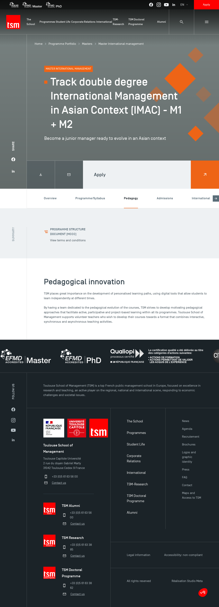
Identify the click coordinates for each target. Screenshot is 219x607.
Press (185, 469)
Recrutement (190, 436)
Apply (206, 4)
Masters (87, 44)
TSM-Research (137, 484)
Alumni (132, 513)
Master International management (121, 44)
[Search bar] (181, 21)
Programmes (136, 433)
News (185, 421)
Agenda (187, 429)
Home (38, 44)
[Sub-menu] (206, 21)
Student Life (136, 444)
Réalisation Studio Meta (187, 581)
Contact (187, 485)
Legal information (138, 555)
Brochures (189, 444)
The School (135, 421)
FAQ (184, 477)
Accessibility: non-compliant (183, 555)
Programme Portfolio (62, 44)
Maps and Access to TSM (191, 495)
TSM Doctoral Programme (136, 498)
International (136, 473)
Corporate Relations (134, 458)
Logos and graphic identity (189, 457)
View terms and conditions (68, 240)
